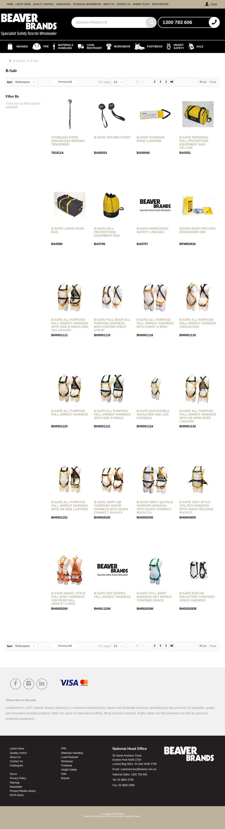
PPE (63, 748)
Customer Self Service (106, 816)
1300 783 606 (139, 774)
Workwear (67, 761)
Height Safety (69, 769)
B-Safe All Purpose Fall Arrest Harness (69, 412)
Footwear (66, 765)
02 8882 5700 (125, 779)
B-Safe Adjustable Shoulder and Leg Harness (153, 414)
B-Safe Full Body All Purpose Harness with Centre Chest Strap (112, 325)
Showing (65, 81)
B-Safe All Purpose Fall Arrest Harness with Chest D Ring (155, 323)
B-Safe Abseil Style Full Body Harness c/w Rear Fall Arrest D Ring (68, 598)
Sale (63, 773)
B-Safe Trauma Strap (112, 137)
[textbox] (109, 22)
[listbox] (25, 82)
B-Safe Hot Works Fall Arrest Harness (112, 595)
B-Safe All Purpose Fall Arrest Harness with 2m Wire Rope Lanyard (198, 416)
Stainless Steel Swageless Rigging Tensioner (68, 141)
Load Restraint (69, 757)
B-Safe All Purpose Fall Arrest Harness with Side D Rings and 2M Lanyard (69, 325)
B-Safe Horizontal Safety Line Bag (153, 230)
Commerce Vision (131, 816)
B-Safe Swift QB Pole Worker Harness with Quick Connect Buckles (155, 507)
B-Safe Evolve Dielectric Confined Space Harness (197, 596)
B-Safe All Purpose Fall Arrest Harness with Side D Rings (112, 414)
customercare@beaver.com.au (139, 769)
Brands (65, 778)
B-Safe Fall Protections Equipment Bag (107, 232)
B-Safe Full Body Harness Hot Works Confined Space (154, 596)
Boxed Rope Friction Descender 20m (197, 230)
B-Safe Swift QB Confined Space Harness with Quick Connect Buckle (111, 507)
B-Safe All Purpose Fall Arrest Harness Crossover (198, 323)
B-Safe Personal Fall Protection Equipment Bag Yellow (194, 143)
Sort (9, 82)
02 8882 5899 (126, 785)
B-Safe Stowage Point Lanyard (151, 139)
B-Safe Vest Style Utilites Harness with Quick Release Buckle (197, 507)
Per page (104, 82)
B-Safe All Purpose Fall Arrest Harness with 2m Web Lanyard (69, 505)
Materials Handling (72, 753)
